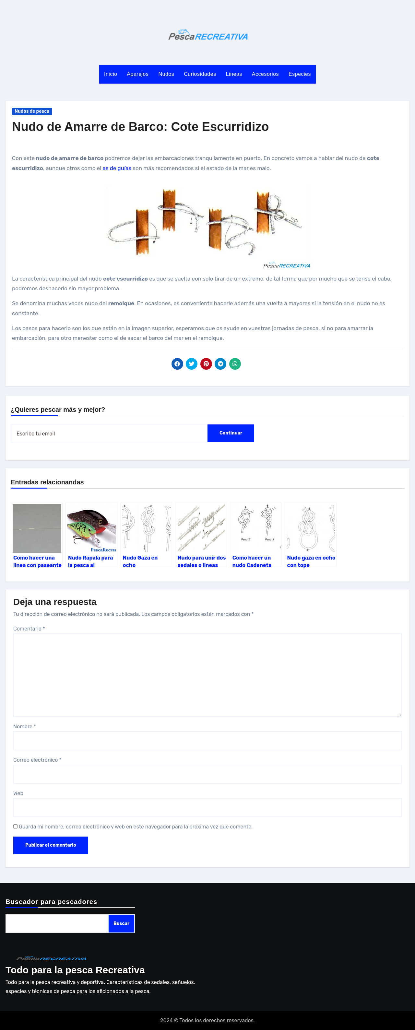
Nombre (24, 726)
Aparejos (137, 74)
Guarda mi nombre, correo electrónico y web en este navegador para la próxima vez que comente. (136, 827)
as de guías (117, 168)
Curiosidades (200, 74)
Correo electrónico (37, 760)
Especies (300, 74)
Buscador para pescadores (51, 901)
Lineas (234, 74)
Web (18, 793)
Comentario (29, 629)
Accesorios (265, 74)
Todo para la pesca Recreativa (75, 970)
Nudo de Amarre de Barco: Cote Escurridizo (140, 126)
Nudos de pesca (32, 111)
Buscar (121, 923)
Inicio (110, 74)
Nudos (166, 74)
